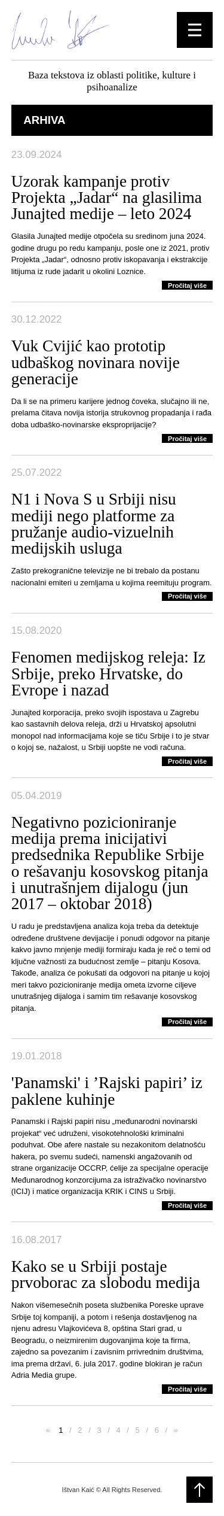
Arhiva (44, 120)
